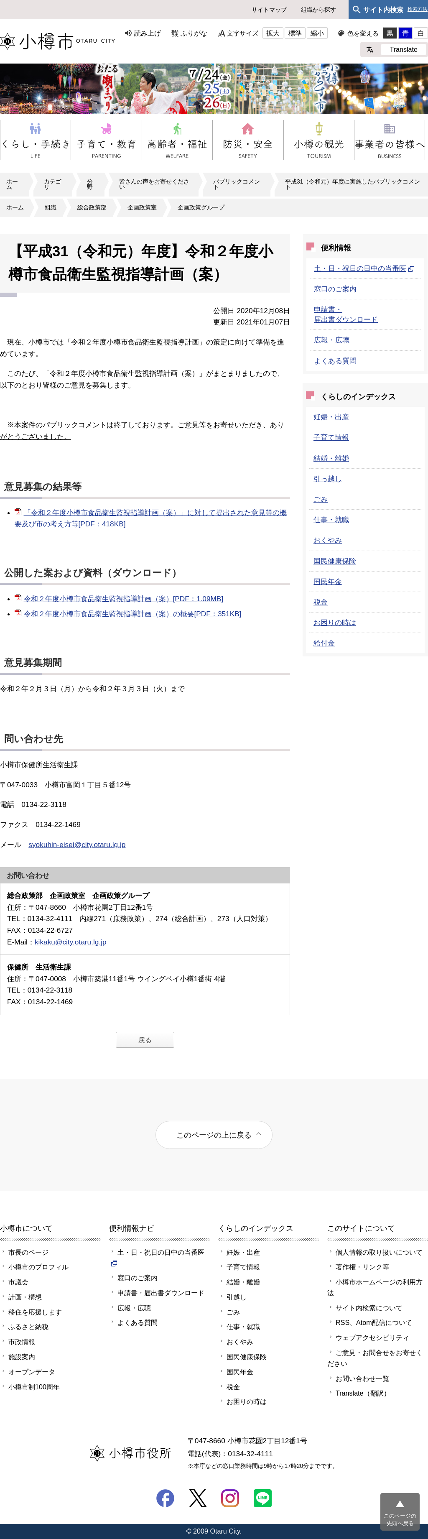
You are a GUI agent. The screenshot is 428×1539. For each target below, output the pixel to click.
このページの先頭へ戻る (400, 1519)
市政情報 (21, 1341)
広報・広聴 (331, 340)
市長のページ (28, 1252)
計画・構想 (25, 1297)
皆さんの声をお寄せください (154, 184)
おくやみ (327, 540)
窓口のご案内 (335, 289)
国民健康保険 (334, 561)
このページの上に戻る (214, 1135)
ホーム (12, 184)
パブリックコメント (236, 184)
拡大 (273, 33)
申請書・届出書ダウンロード (160, 1293)
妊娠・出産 (331, 417)
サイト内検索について (369, 1308)
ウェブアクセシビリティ (372, 1337)
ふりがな (194, 33)
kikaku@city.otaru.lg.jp (71, 942)
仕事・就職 (331, 520)
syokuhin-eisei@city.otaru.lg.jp (76, 844)
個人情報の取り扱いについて (379, 1252)
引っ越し (327, 479)
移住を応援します (35, 1312)
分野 (90, 184)
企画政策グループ (201, 207)
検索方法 (418, 9)
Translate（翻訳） (363, 1393)
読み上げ (147, 33)
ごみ (320, 499)
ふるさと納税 (28, 1326)
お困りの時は (334, 622)
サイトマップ (269, 9)
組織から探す (318, 9)
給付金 (324, 643)
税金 (320, 602)
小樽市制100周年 (34, 1387)
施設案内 (21, 1356)
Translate (404, 49)
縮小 (317, 33)
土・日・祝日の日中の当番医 (364, 268)
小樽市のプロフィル (38, 1267)
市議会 (18, 1282)
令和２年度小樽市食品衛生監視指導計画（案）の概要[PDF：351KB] (133, 614)
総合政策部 (92, 207)
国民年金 (327, 581)
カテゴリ (52, 184)
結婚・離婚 (331, 458)
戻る (145, 1040)
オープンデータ (31, 1372)
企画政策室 (142, 207)
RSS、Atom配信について (374, 1322)
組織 (50, 207)
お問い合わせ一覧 (362, 1378)
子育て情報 (331, 437)
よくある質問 (335, 361)
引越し (237, 1297)
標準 (295, 33)
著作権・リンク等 (362, 1267)
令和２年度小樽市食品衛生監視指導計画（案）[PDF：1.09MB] (124, 599)
